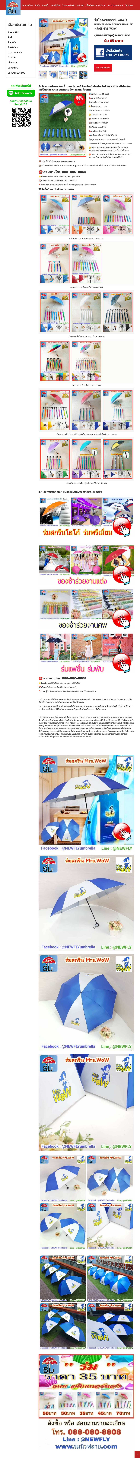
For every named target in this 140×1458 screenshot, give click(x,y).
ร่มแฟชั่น (45, 5)
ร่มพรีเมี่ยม (56, 5)
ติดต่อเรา (129, 5)
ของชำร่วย (101, 5)
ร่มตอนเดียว (27, 5)
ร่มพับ (37, 5)
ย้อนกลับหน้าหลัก (103, 67)
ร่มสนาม (80, 5)
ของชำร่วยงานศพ (115, 5)
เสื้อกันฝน (90, 5)
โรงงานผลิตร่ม (68, 5)
